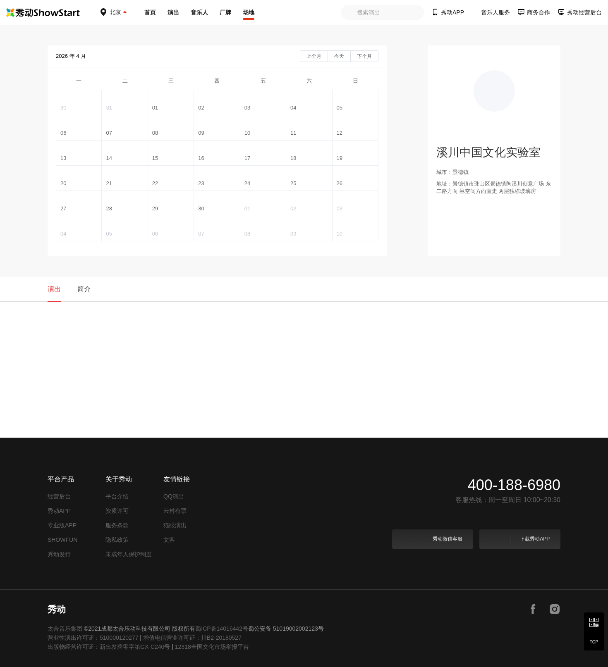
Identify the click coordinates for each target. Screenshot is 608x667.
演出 (173, 12)
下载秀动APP (519, 539)
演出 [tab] (54, 289)
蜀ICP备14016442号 (221, 628)
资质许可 (117, 510)
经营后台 (59, 496)
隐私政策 (117, 539)
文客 (169, 539)
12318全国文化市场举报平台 (212, 646)
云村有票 (175, 510)
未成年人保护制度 (128, 554)
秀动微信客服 (432, 539)
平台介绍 (117, 496)
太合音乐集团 (65, 628)
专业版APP (62, 525)
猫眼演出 (175, 525)
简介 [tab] (84, 289)
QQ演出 (173, 496)
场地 (248, 12)
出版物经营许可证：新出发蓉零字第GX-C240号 (109, 646)
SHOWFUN (62, 539)
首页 (150, 12)
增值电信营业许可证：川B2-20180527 (192, 637)
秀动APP (59, 510)
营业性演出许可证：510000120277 (93, 637)
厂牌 (225, 12)
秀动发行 (59, 554)
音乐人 (199, 12)
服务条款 (117, 525)
